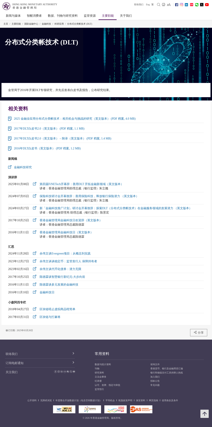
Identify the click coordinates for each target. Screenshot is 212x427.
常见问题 (155, 385)
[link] (169, 4)
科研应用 (59, 24)
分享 (199, 332)
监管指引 (99, 389)
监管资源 (90, 15)
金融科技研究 (23, 167)
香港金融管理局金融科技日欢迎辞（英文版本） (71, 220)
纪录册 (98, 381)
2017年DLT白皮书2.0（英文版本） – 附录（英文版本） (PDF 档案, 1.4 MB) (62, 138)
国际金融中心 (31, 24)
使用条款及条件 (170, 400)
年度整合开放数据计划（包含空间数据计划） (78, 400)
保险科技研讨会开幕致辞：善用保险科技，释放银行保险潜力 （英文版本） (89, 196)
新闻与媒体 (13, 15)
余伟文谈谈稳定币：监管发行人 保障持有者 (68, 261)
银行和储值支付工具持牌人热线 (166, 372)
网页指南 (153, 400)
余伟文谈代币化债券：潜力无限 (60, 269)
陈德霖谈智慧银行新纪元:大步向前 (62, 276)
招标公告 (155, 381)
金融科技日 (47, 292)
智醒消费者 (34, 15)
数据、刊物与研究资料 (63, 15)
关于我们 (126, 15)
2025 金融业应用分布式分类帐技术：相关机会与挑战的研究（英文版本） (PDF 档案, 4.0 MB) (75, 118)
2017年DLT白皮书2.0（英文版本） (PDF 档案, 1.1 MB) (49, 128)
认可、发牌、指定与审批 (107, 385)
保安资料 (140, 400)
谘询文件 (155, 364)
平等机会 (110, 400)
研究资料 (99, 372)
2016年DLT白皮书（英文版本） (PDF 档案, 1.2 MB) (47, 148)
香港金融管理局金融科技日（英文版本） (66, 232)
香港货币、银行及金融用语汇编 (166, 368)
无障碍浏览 (46, 400)
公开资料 (32, 400)
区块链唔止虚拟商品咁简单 (57, 309)
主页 (5, 24)
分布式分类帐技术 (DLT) (79, 24)
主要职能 (108, 15)
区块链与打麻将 (50, 317)
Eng (148, 4)
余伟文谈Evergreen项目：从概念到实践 (65, 253)
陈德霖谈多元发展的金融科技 (59, 284)
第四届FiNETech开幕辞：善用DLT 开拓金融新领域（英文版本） (82, 184)
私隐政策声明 (125, 400)
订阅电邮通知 (15, 363)
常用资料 (102, 354)
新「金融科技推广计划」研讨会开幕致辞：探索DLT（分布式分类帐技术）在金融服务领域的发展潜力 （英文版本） (116, 208)
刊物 (97, 368)
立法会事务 (100, 377)
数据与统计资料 (103, 364)
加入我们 (155, 377)
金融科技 (46, 24)
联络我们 (138, 4)
